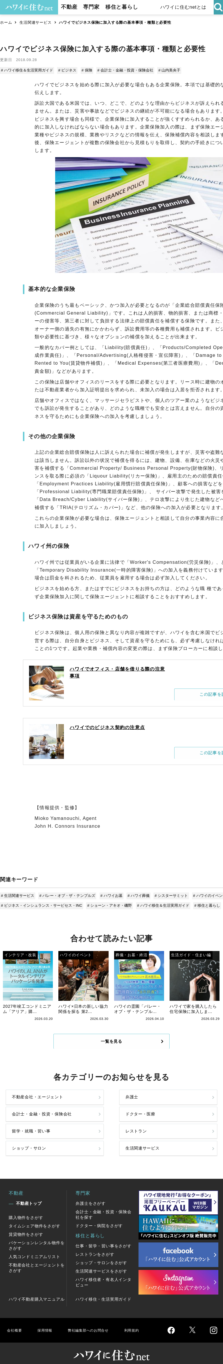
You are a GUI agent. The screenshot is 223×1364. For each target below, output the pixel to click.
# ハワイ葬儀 (137, 895)
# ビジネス (67, 70)
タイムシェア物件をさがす (34, 1217)
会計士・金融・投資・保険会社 (133, 1110)
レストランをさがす (94, 1245)
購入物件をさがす (26, 1209)
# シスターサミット (169, 895)
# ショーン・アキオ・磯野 (109, 903)
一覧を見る (111, 1048)
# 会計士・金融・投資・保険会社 (124, 70)
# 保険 (85, 70)
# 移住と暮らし (205, 903)
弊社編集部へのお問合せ (98, 1321)
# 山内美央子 (167, 70)
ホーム (6, 22)
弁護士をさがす (90, 1194)
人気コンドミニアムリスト (34, 1248)
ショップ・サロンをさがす (101, 1254)
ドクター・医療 (187, 1110)
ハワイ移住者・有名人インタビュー (103, 1273)
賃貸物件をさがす (26, 1225)
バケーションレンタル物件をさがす (36, 1237)
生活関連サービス (35, 22)
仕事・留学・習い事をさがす (103, 1237)
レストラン (77, 1135)
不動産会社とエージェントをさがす (36, 1259)
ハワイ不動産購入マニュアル (36, 1290)
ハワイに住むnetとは (182, 7)
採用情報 (48, 1321)
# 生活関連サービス (18, 895)
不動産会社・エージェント (26, 1110)
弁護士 (72, 1110)
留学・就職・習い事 (26, 1135)
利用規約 (147, 1321)
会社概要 (15, 1321)
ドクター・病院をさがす (99, 1217)
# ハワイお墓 (110, 895)
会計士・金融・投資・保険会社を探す (103, 1206)
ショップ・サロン (133, 1135)
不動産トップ (29, 1194)
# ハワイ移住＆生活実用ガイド (27, 70)
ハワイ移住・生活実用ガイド (103, 1290)
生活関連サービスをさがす (101, 1262)
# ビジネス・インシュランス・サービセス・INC (42, 903)
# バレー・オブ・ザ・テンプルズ (67, 895)
